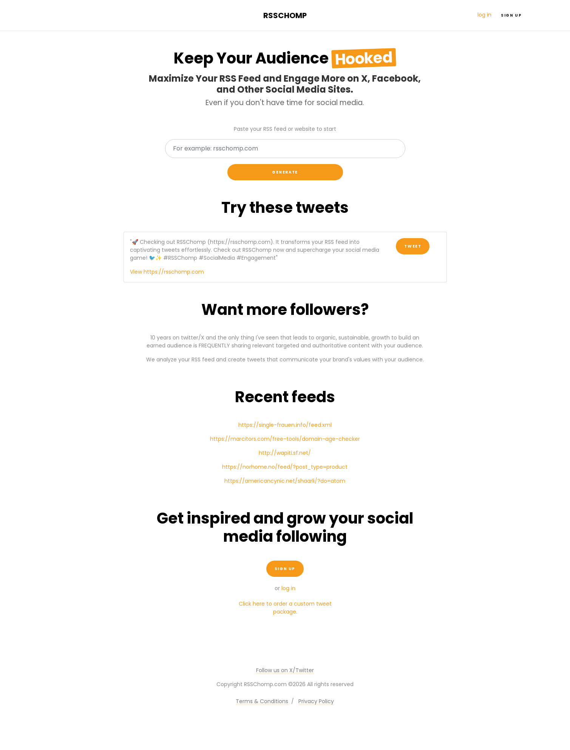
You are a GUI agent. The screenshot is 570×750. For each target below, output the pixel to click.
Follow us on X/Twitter (285, 670)
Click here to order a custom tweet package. (285, 607)
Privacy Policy (316, 701)
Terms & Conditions (262, 701)
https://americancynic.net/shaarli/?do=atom (284, 481)
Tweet (412, 246)
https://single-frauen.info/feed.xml (285, 425)
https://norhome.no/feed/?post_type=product (285, 467)
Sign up (511, 15)
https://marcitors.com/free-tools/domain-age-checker (285, 439)
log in (484, 15)
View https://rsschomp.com (167, 272)
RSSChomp (285, 15)
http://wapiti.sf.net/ (285, 453)
